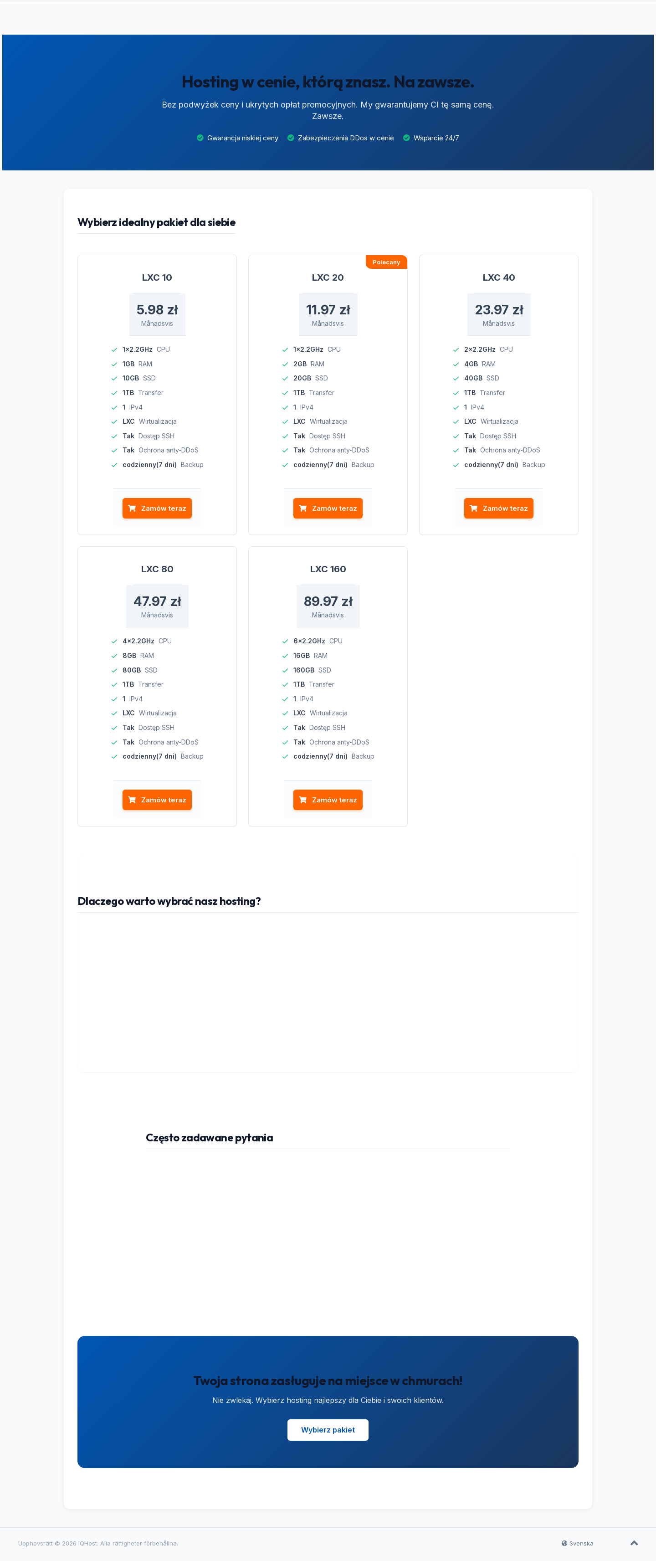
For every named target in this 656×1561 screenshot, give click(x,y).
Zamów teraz (157, 510)
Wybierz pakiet (328, 1432)
